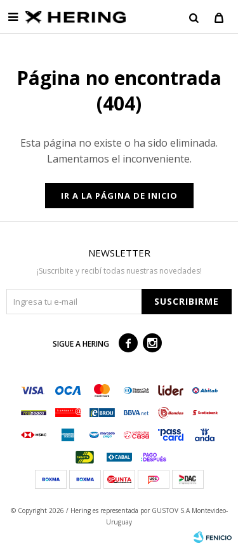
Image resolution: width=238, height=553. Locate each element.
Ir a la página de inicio (119, 195)
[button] (193, 17)
